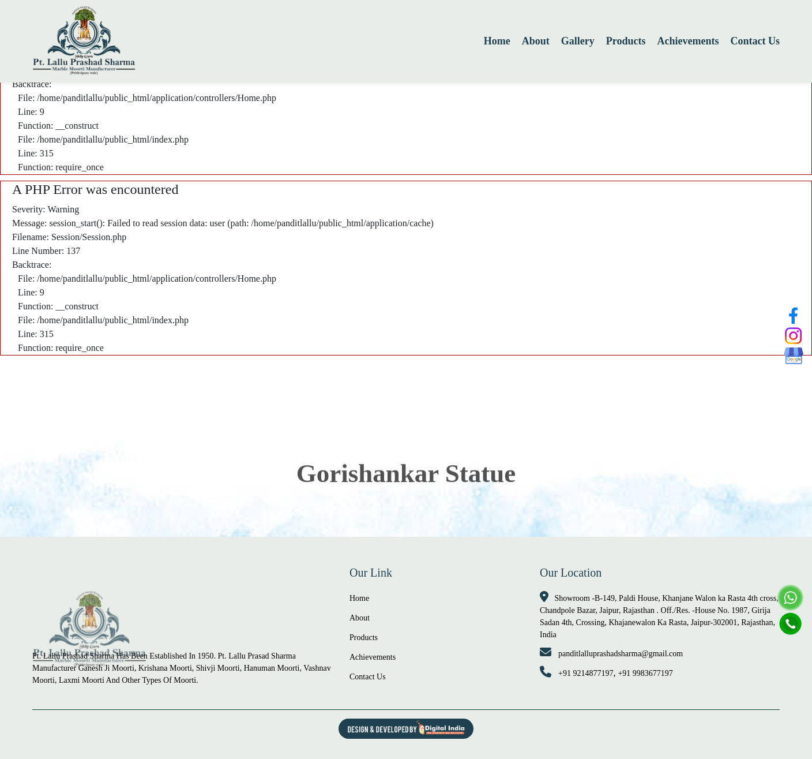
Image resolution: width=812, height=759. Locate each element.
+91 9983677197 (645, 673)
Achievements (688, 41)
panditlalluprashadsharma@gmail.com (620, 653)
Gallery (578, 41)
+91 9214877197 (585, 673)
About (536, 41)
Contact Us (755, 41)
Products (626, 41)
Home (497, 41)
